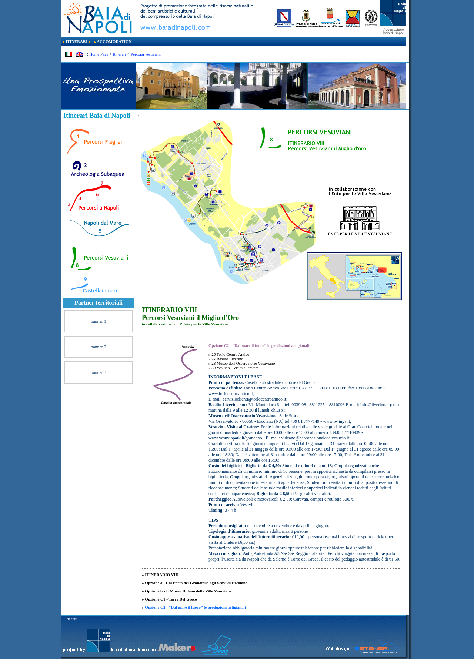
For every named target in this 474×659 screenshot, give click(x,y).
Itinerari (119, 54)
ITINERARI (76, 41)
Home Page (98, 54)
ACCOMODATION (114, 41)
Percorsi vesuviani (146, 54)
